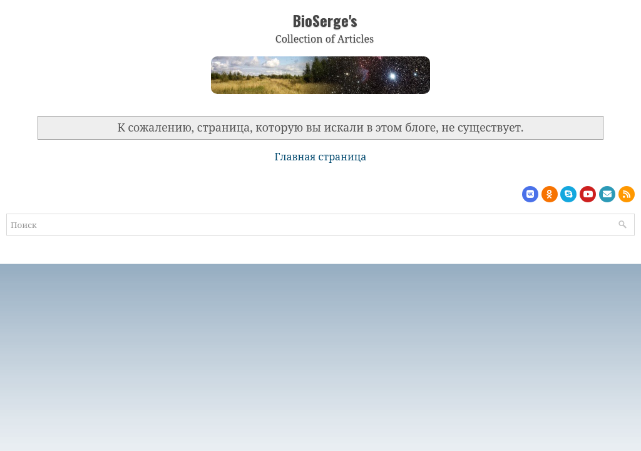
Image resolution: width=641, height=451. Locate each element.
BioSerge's (325, 20)
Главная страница (321, 156)
